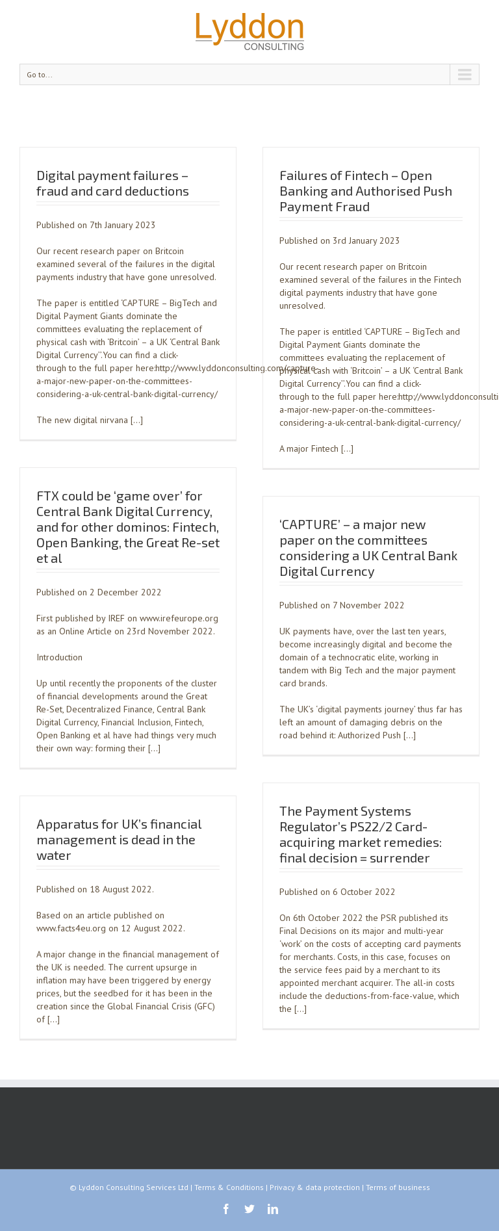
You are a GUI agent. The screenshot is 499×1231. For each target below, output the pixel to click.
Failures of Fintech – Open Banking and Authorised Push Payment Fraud (365, 190)
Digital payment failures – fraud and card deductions (112, 182)
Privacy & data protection (315, 1187)
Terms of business (398, 1187)
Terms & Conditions (229, 1187)
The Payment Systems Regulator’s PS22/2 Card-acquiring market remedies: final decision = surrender (360, 834)
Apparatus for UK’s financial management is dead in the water (118, 839)
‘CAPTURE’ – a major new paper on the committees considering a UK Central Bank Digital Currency (368, 547)
